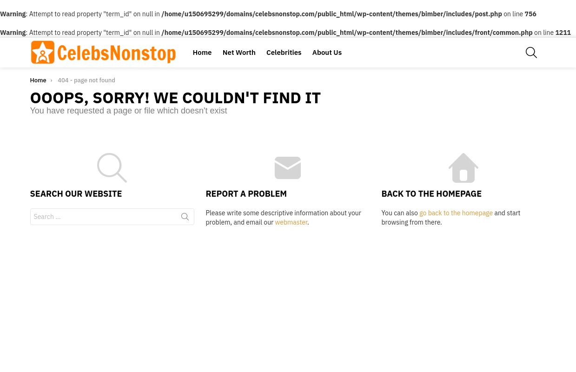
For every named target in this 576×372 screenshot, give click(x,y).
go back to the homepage (456, 213)
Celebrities (283, 52)
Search (185, 218)
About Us (327, 52)
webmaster (291, 222)
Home (202, 52)
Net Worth (239, 52)
